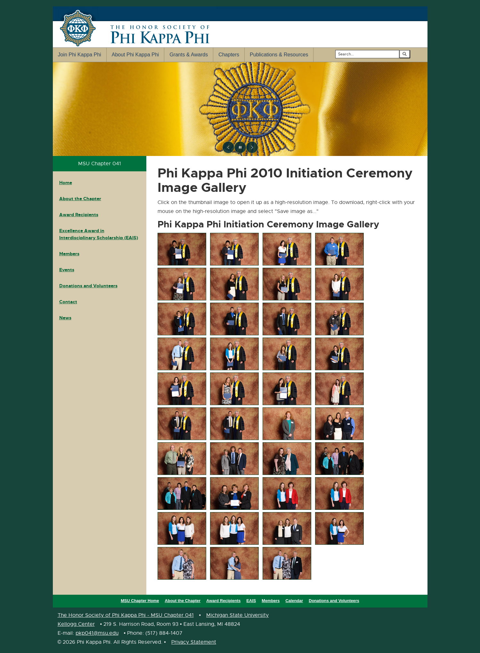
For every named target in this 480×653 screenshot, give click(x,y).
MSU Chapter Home (140, 600)
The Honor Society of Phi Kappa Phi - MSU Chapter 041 (126, 615)
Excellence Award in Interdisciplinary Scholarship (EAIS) (98, 234)
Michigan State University (237, 615)
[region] (240, 109)
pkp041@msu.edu (97, 633)
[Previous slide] (228, 147)
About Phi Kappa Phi (135, 54)
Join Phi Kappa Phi (79, 54)
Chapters (228, 54)
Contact (68, 302)
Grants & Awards (188, 54)
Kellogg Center (76, 624)
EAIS (251, 600)
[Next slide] (252, 147)
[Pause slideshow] (240, 147)
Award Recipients (78, 214)
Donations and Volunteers (88, 286)
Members (69, 254)
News (65, 318)
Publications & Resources (279, 54)
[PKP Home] (240, 109)
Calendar (294, 600)
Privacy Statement (193, 642)
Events (66, 270)
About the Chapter (80, 198)
